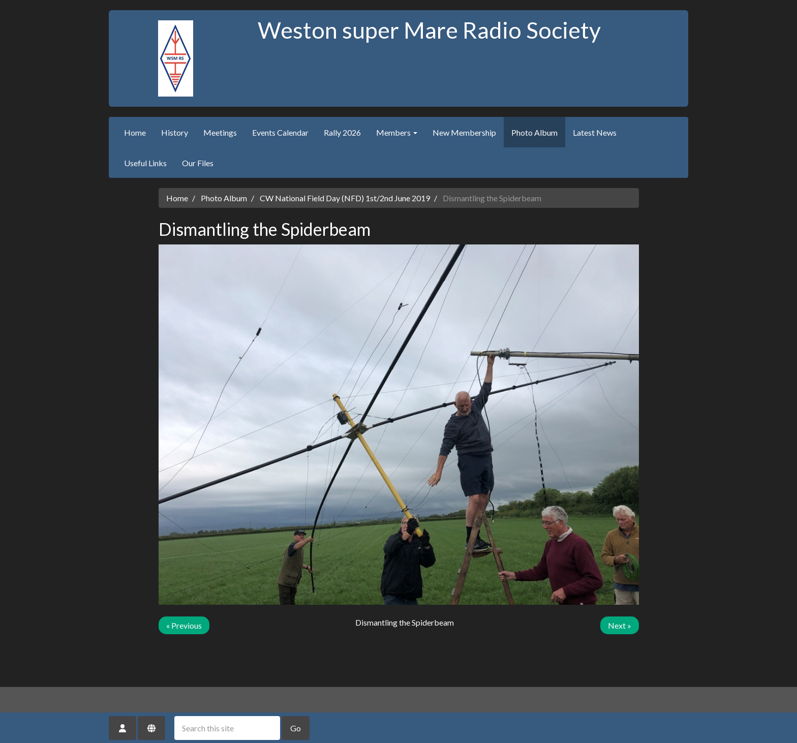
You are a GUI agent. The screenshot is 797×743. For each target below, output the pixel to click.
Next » (619, 625)
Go (295, 728)
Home (135, 132)
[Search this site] (227, 728)
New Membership (464, 132)
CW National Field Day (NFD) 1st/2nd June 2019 (345, 198)
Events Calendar (280, 132)
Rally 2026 (342, 132)
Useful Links (145, 163)
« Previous (184, 625)
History (174, 132)
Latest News (595, 132)
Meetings (220, 132)
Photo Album (534, 132)
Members (396, 132)
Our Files (197, 163)
